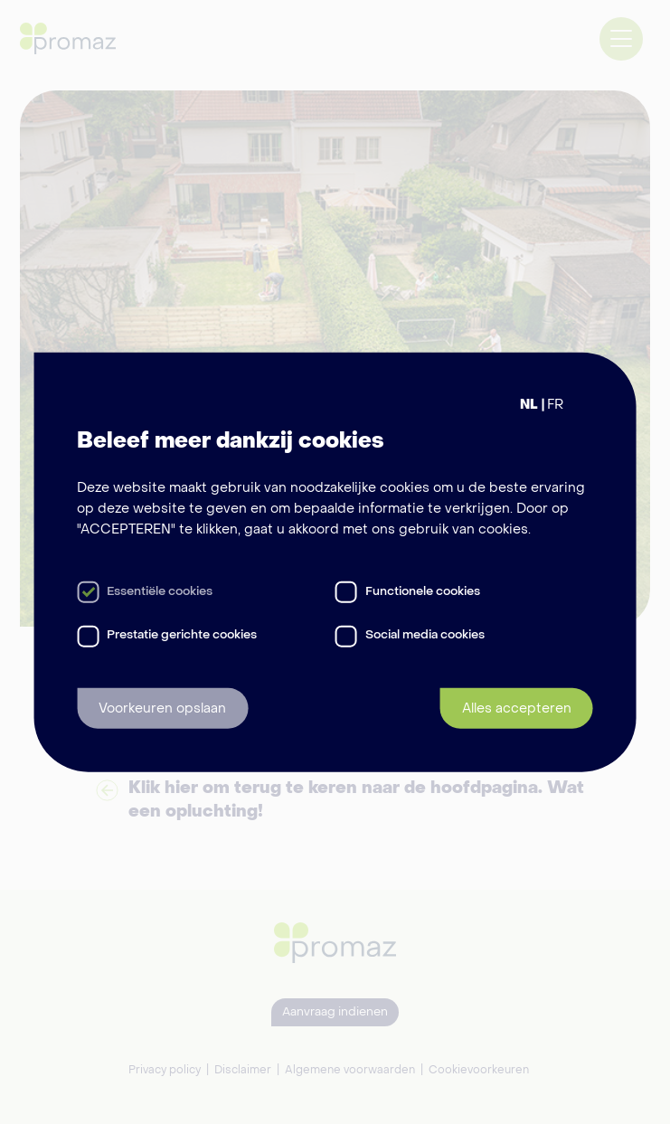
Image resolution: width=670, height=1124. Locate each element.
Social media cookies (425, 635)
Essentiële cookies (159, 592)
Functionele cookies (422, 592)
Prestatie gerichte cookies (182, 635)
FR (555, 404)
